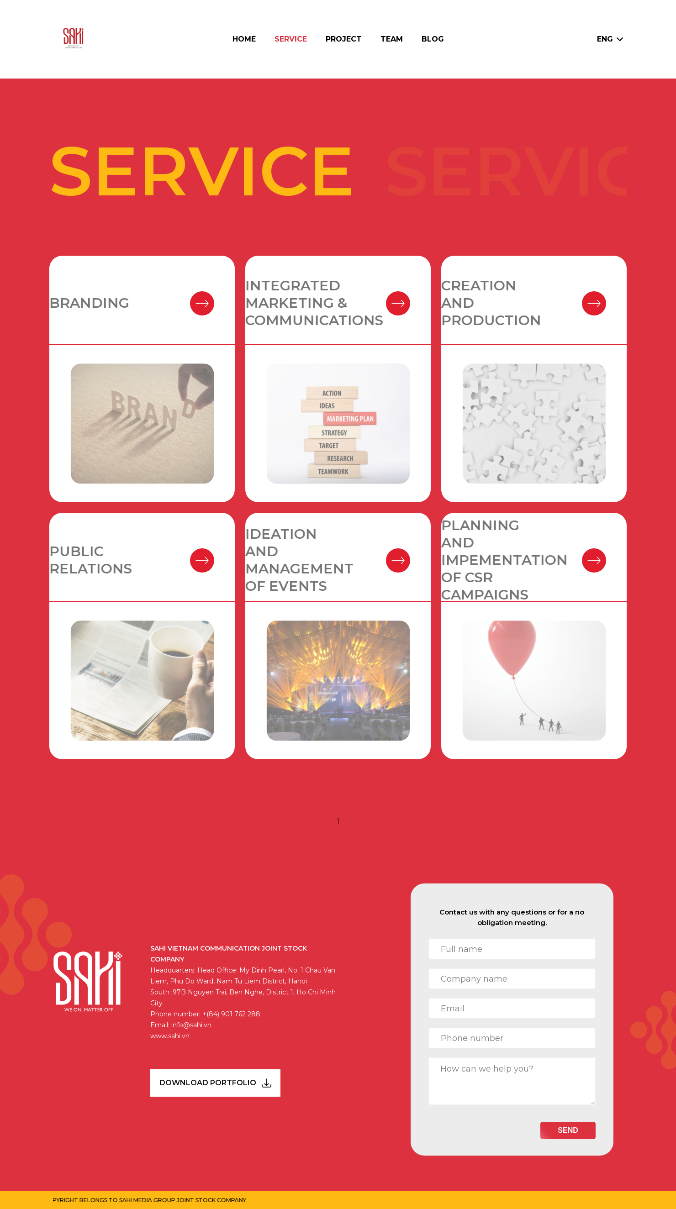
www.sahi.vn (170, 1036)
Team (391, 39)
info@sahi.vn (191, 1025)
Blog (433, 39)
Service (291, 39)
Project (344, 39)
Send (568, 1130)
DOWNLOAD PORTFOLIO (215, 1083)
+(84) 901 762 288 (231, 1014)
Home (244, 39)
